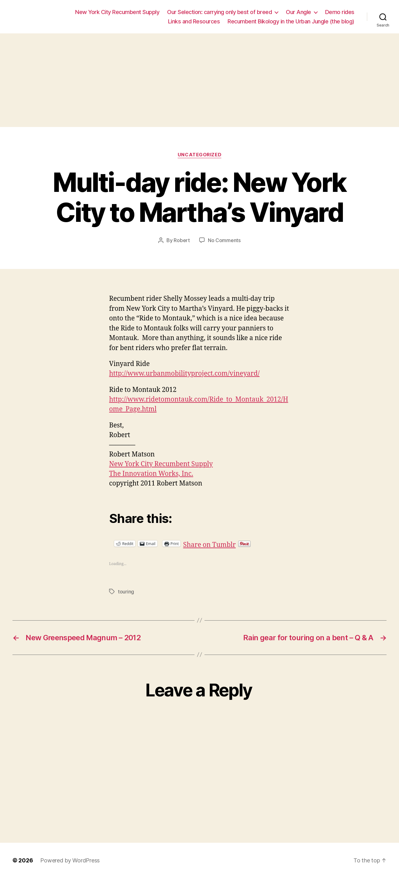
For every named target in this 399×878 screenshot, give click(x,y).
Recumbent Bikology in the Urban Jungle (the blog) (291, 21)
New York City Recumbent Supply (117, 12)
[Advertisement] (199, 80)
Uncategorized (199, 155)
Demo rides (339, 12)
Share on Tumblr (229, 543)
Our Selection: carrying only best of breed (219, 12)
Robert (182, 240)
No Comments (224, 240)
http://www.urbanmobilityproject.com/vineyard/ (184, 373)
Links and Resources (194, 21)
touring (126, 591)
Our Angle (298, 12)
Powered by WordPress (70, 860)
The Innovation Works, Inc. (151, 474)
